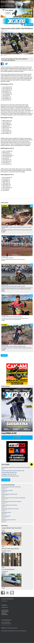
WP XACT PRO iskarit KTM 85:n (10, 548)
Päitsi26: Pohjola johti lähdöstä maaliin (9, 494)
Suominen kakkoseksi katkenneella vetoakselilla (11, 501)
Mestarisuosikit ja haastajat (7, 490)
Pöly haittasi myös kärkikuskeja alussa (10, 476)
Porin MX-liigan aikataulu (7, 257)
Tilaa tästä (17, 437)
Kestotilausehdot (4, 610)
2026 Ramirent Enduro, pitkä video (8, 519)
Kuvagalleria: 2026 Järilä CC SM (8, 474)
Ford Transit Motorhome (8, 569)
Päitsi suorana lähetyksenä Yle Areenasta (9, 508)
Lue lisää (3, 232)
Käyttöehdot (3, 613)
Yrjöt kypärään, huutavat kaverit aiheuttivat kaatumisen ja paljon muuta (16, 227)
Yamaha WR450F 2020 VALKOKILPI (11, 528)
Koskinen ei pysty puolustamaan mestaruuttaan (11, 486)
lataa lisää (4, 355)
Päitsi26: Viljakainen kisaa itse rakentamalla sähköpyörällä (13, 497)
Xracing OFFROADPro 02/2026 (8, 433)
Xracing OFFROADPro (8, 31)
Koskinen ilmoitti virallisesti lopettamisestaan (11, 316)
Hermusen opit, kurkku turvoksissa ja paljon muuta (13, 346)
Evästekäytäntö (4, 614)
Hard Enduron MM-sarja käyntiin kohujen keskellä (13, 286)
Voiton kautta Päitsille (5, 516)
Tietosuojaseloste (5, 611)
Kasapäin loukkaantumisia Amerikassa (9, 505)
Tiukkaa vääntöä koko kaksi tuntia (9, 472)
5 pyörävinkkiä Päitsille (6, 512)
